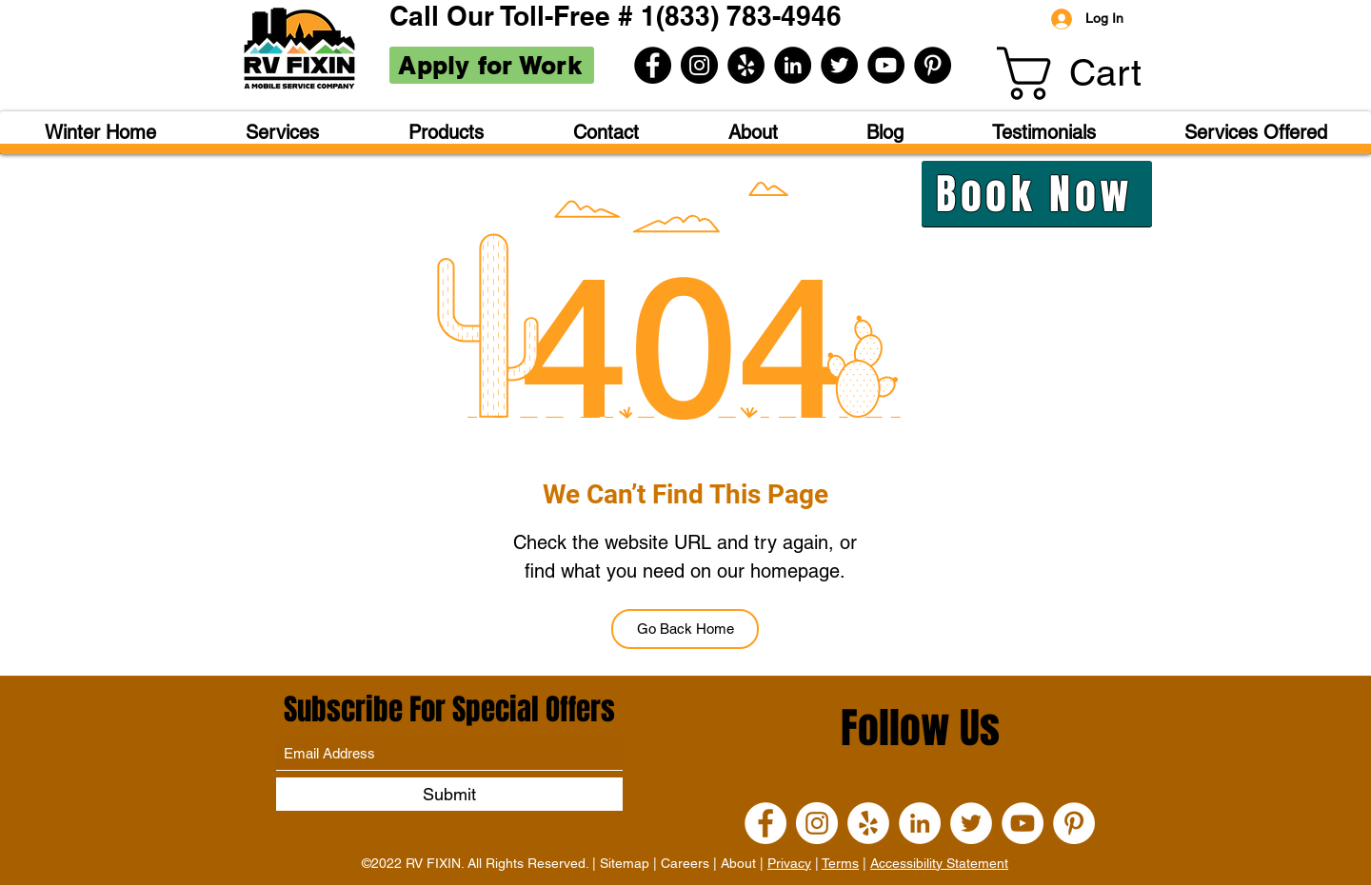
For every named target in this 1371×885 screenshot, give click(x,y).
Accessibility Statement (939, 863)
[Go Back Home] (685, 629)
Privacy (789, 863)
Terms (840, 863)
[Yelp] (746, 65)
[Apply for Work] (491, 65)
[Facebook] (652, 65)
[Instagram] (699, 65)
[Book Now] (1037, 193)
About (738, 863)
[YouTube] (885, 65)
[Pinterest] (932, 65)
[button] (1098, 73)
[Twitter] (839, 65)
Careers (685, 863)
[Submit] (449, 794)
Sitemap (624, 863)
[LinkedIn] (792, 65)
